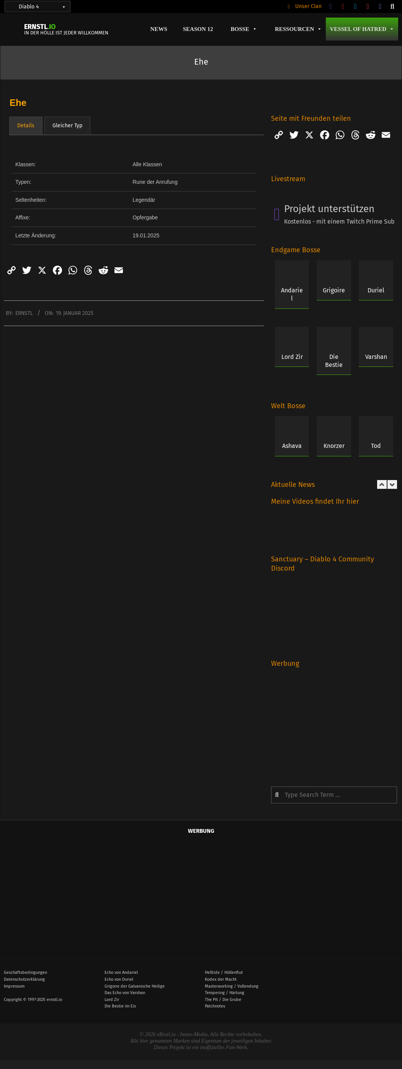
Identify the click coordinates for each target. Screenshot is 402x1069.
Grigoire (334, 290)
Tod (376, 445)
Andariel (292, 294)
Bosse (244, 29)
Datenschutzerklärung (24, 979)
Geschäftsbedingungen (25, 972)
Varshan (376, 356)
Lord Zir (292, 356)
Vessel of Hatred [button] (362, 29)
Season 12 (198, 29)
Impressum (14, 986)
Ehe (18, 102)
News (158, 29)
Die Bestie (334, 360)
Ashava (292, 445)
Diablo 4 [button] (42, 6)
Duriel (376, 290)
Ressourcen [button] (298, 29)
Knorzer (334, 445)
